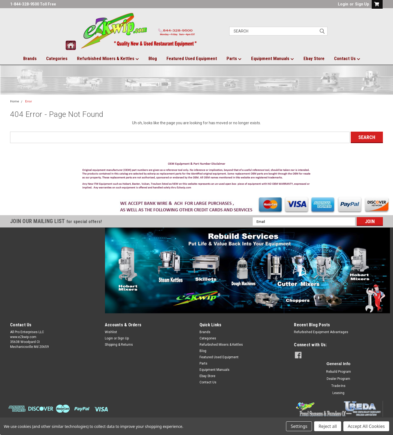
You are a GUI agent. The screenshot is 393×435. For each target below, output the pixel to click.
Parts (234, 59)
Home (14, 101)
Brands (30, 58)
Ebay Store (313, 58)
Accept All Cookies (366, 426)
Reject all (327, 426)
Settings (299, 426)
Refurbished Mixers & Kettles (108, 59)
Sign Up (362, 4)
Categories (56, 58)
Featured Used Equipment (191, 58)
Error (28, 101)
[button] (196, 177)
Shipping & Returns (119, 345)
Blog (152, 58)
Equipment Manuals (272, 59)
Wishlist (111, 332)
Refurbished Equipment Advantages (321, 332)
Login (343, 4)
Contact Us (347, 59)
